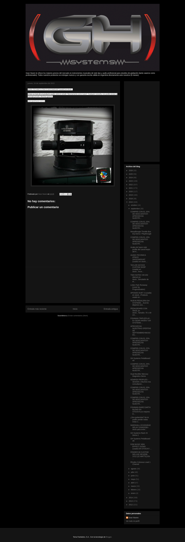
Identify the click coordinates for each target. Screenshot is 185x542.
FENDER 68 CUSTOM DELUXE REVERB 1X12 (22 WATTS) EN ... (140, 455)
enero (133, 493)
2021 (131, 188)
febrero (134, 490)
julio (133, 472)
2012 (131, 505)
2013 (131, 501)
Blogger (108, 537)
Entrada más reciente (37, 309)
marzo (133, 486)
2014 (131, 498)
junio (133, 476)
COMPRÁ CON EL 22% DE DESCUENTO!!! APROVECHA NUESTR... (139, 351)
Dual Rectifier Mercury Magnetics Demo (139, 375)
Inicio (75, 309)
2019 (131, 195)
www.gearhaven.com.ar (36, 101)
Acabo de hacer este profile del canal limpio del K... (140, 249)
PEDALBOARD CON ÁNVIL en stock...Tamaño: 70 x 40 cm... (140, 311)
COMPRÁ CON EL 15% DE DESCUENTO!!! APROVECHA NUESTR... (139, 240)
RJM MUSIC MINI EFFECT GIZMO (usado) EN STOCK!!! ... (141, 446)
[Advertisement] (73, 285)
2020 (131, 192)
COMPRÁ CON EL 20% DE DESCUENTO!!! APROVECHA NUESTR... (139, 215)
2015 (131, 202)
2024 (131, 178)
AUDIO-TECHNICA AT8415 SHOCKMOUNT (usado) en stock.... (139, 258)
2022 (131, 185)
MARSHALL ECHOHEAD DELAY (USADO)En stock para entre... (140, 427)
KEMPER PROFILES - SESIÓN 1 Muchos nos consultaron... (140, 382)
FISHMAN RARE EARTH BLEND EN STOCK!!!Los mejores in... (140, 410)
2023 (131, 181)
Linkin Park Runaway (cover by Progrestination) (138, 287)
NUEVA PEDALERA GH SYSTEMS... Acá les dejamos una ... (139, 303)
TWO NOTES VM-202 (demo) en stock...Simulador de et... (139, 278)
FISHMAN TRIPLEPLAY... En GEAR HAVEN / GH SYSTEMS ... (140, 320)
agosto (134, 469)
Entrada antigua (111, 309)
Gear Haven (134, 518)
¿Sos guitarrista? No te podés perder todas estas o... (139, 419)
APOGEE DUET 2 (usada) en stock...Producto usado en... (140, 295)
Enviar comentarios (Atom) (78, 316)
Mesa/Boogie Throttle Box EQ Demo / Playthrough (140, 233)
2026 (131, 170)
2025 (131, 174)
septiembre (135, 209)
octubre (134, 205)
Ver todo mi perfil (132, 521)
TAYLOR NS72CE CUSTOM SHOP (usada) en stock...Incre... (138, 268)
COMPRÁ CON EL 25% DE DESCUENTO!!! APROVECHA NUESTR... (139, 367)
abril (133, 483)
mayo (133, 479)
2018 (131, 199)
